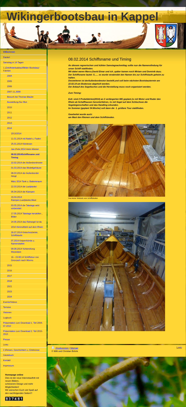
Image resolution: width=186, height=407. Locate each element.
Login (179, 347)
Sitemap (74, 348)
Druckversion (60, 348)
